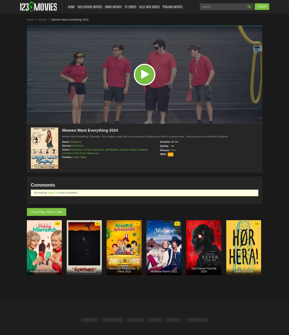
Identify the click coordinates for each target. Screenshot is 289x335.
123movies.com (197, 320)
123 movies (135, 320)
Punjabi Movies (172, 7)
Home (71, 7)
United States (80, 157)
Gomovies (174, 320)
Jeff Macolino (112, 149)
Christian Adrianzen (93, 149)
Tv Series (130, 7)
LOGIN (262, 6)
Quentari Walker (128, 149)
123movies (89, 320)
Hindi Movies (113, 7)
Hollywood (75, 142)
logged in (52, 192)
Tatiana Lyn (93, 153)
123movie (155, 320)
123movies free (112, 320)
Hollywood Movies (89, 7)
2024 (173, 150)
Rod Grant (78, 145)
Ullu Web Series (149, 7)
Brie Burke (76, 149)
